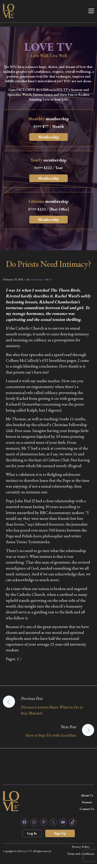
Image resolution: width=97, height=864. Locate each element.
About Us (87, 795)
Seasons (87, 802)
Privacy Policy (80, 847)
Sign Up (60, 833)
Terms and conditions (80, 854)
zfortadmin (36, 279)
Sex (50, 279)
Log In (32, 833)
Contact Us (87, 809)
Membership (48, 136)
